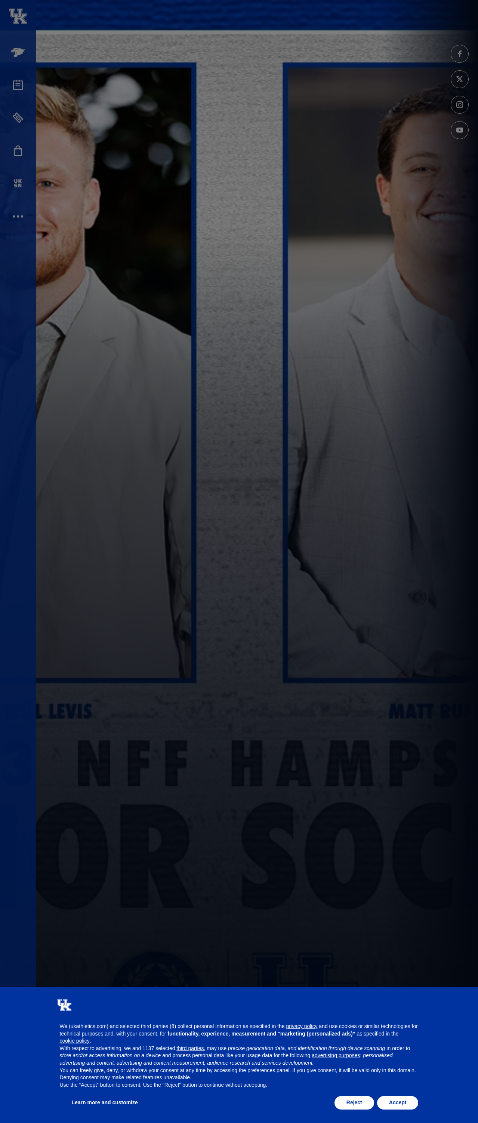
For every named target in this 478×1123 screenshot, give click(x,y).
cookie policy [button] (75, 1041)
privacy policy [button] (301, 1026)
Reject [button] (354, 1102)
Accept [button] (398, 1102)
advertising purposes (336, 1055)
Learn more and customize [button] (105, 1102)
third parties (190, 1048)
